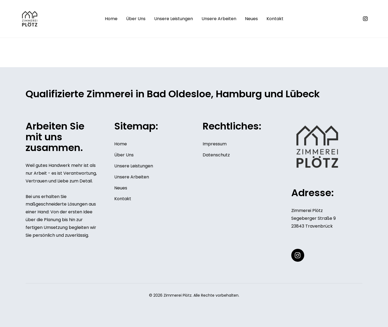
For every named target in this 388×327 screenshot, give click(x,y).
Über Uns (136, 19)
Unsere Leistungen (173, 19)
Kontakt (274, 19)
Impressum (215, 144)
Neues (251, 19)
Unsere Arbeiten (219, 19)
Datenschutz (216, 155)
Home (111, 19)
